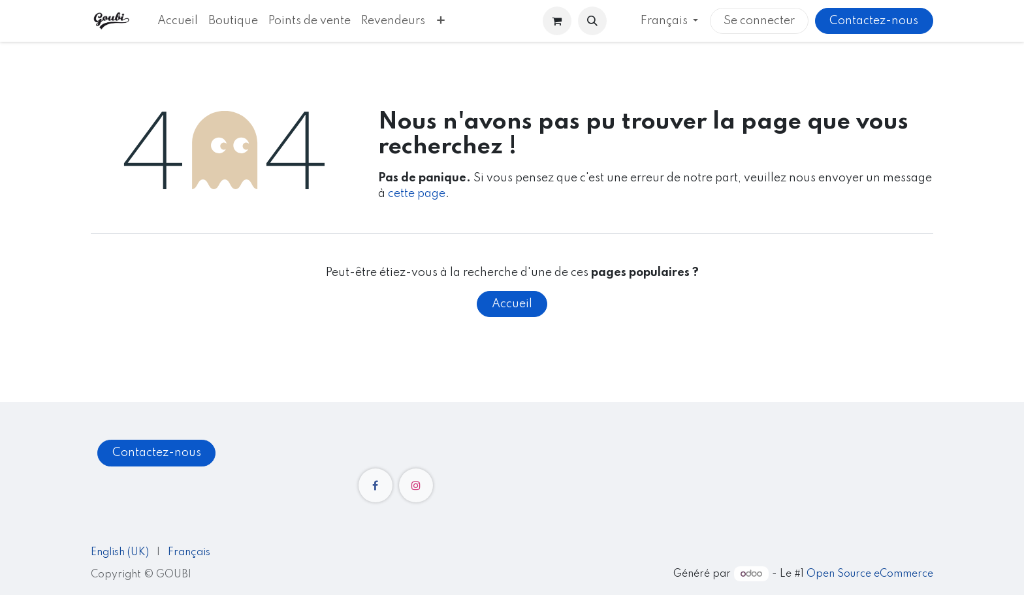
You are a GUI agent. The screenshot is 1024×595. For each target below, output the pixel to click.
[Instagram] (416, 485)
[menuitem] (177, 21)
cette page (416, 194)
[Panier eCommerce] (557, 21)
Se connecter (759, 21)
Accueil (512, 304)
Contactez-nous (873, 21)
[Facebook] (375, 485)
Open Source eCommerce (870, 574)
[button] (592, 21)
